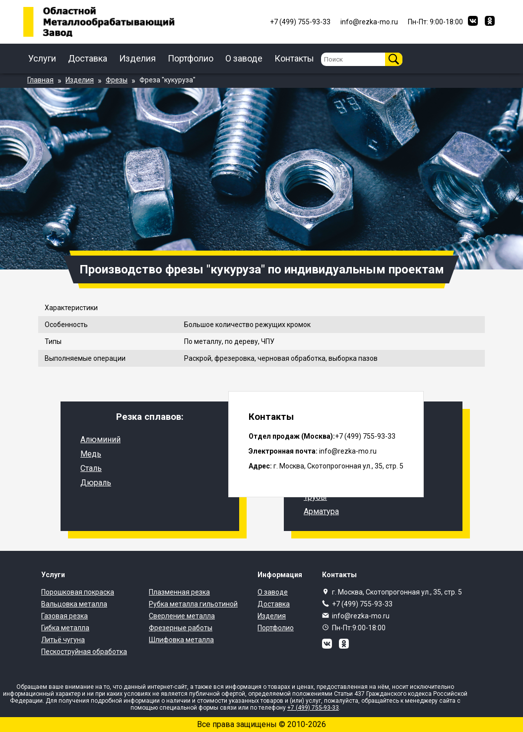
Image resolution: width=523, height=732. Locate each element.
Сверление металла (182, 616)
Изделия (137, 58)
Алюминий (100, 439)
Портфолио (190, 58)
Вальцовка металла (74, 604)
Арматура (321, 511)
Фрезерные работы (180, 628)
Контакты (294, 58)
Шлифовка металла (181, 640)
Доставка (87, 58)
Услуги (42, 58)
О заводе (243, 58)
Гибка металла (65, 628)
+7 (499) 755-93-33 (362, 604)
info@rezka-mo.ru (361, 616)
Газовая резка (64, 616)
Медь (90, 454)
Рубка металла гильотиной (193, 604)
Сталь (91, 468)
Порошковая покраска (77, 592)
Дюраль (95, 482)
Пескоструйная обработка (84, 652)
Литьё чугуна (63, 640)
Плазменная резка (179, 592)
